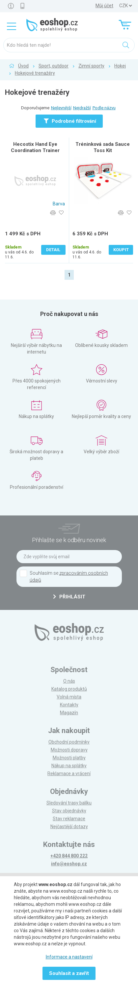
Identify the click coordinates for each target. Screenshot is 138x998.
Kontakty (69, 704)
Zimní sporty (91, 65)
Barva (59, 203)
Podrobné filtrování (70, 121)
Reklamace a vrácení (69, 773)
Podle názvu (104, 107)
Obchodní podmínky (69, 742)
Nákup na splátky (69, 765)
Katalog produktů (69, 689)
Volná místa (69, 696)
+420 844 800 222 (69, 855)
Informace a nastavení (69, 956)
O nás (69, 681)
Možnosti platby (69, 757)
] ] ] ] (125, 6)
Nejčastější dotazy (69, 826)
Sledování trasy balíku (69, 802)
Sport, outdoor (54, 65)
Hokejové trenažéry (35, 73)
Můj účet (104, 5)
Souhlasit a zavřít (69, 973)
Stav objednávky (69, 810)
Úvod (23, 65)
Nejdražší (82, 107)
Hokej (120, 65)
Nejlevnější (61, 107)
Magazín (69, 712)
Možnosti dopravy (69, 749)
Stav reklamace (69, 818)
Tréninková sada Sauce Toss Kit (102, 147)
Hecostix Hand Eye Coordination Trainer (35, 147)
